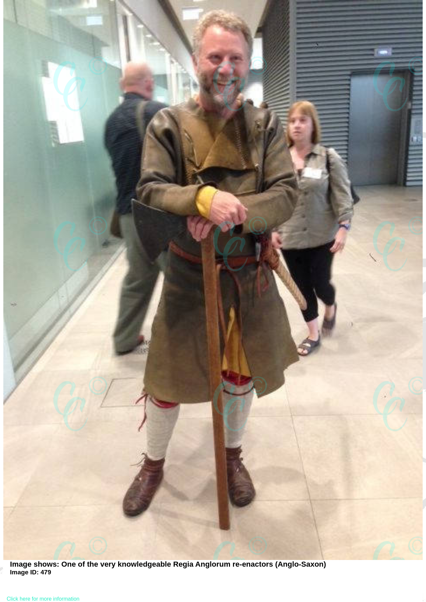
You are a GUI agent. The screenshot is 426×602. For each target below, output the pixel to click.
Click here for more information (43, 599)
